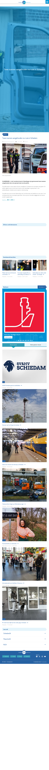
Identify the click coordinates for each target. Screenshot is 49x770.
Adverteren (6, 659)
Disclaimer (27, 659)
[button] (17, 340)
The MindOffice (43, 664)
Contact (13, 659)
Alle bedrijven (41, 287)
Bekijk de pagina (8, 337)
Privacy (20, 659)
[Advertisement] (24, 213)
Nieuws (6, 134)
